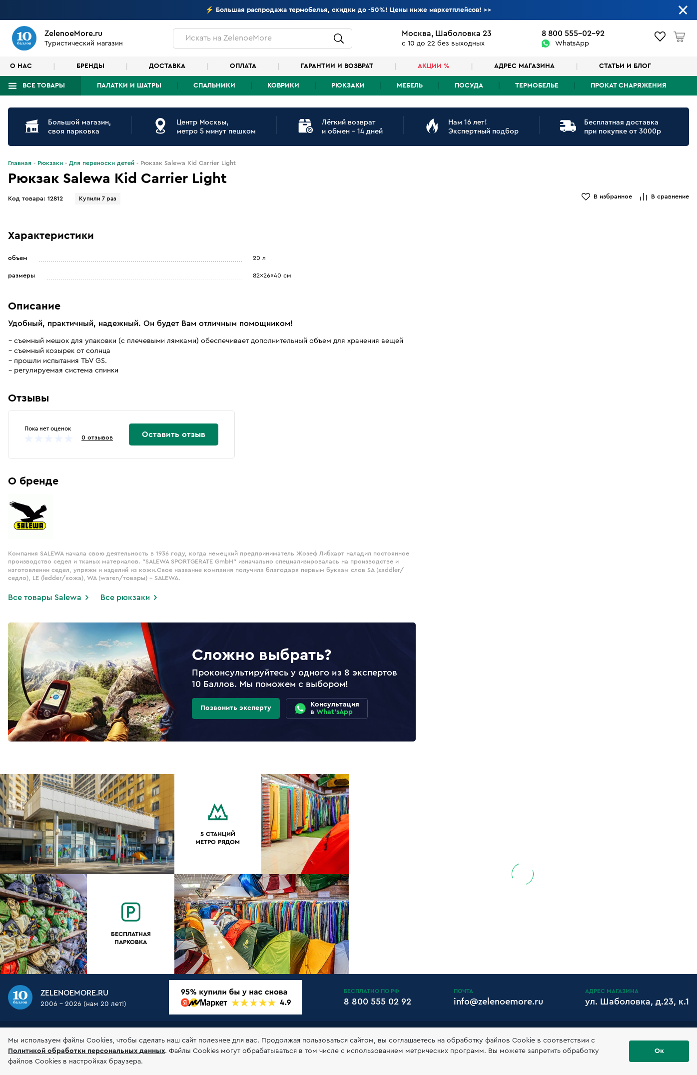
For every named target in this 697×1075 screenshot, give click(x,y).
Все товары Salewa (44, 598)
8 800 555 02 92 (377, 1001)
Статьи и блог (625, 66)
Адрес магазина (524, 66)
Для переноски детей (101, 163)
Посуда (469, 85)
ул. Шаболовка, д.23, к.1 (637, 1001)
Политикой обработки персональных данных (86, 1051)
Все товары (43, 85)
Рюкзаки (348, 85)
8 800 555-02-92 (573, 34)
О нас (21, 66)
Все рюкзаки (125, 598)
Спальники (214, 85)
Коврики (283, 85)
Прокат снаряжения (629, 85)
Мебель (410, 85)
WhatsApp (572, 43)
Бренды (90, 66)
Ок (659, 1051)
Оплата (243, 66)
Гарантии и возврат (337, 66)
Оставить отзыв (173, 434)
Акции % (434, 66)
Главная (19, 163)
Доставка (167, 66)
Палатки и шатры (129, 85)
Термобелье (537, 85)
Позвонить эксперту (235, 708)
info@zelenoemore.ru (498, 1001)
